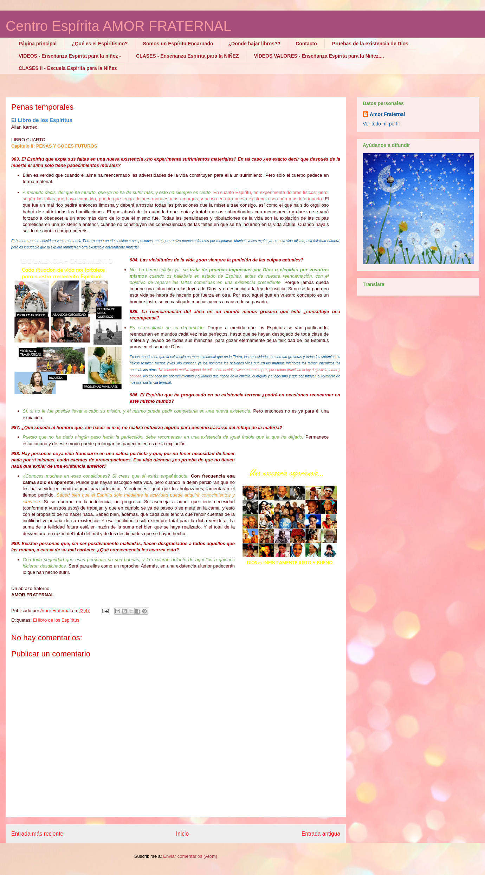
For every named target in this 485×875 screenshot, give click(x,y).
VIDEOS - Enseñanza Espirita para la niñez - (70, 56)
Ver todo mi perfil (381, 124)
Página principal (38, 43)
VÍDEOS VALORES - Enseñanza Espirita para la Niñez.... (319, 56)
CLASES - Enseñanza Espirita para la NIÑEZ (187, 56)
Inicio (182, 834)
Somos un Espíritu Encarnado (178, 43)
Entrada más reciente (37, 834)
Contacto (306, 43)
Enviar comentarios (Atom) (190, 856)
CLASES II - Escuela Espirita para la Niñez (68, 68)
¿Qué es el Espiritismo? (100, 43)
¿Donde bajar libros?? (254, 43)
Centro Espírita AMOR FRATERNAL (118, 26)
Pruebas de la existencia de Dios (370, 43)
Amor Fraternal (387, 114)
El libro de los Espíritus (56, 620)
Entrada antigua (321, 834)
